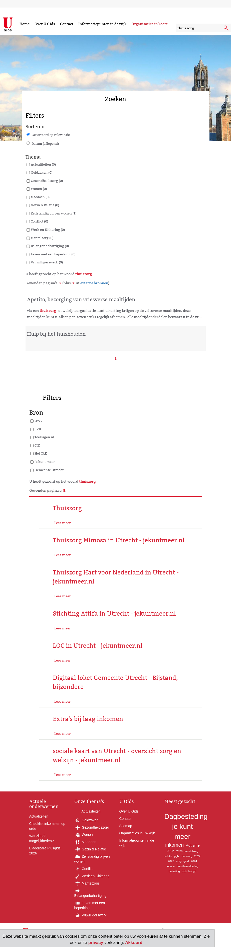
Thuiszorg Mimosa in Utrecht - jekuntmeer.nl (118, 540)
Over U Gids (45, 24)
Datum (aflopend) (45, 143)
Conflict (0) (39, 221)
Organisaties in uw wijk (137, 833)
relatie (168, 856)
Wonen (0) (39, 189)
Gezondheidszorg (91, 827)
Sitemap (125, 826)
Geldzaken (86, 820)
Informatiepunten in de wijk (102, 24)
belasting (174, 871)
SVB (38, 429)
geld (186, 861)
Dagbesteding (186, 816)
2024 (194, 861)
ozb (184, 871)
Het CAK (41, 453)
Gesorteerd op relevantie (51, 135)
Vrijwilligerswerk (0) (47, 262)
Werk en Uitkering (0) (48, 230)
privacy (95, 942)
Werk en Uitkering (92, 876)
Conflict (84, 869)
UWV (39, 421)
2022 (197, 856)
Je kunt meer (45, 462)
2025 (170, 851)
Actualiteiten (38, 816)
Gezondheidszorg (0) (47, 181)
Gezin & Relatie (90, 849)
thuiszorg (186, 856)
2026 (179, 851)
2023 (171, 861)
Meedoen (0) (40, 197)
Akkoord (133, 942)
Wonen (83, 835)
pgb (176, 856)
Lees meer (62, 523)
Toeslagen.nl (44, 437)
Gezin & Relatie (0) (45, 205)
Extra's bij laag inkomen (88, 718)
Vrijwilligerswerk (90, 915)
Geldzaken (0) (41, 172)
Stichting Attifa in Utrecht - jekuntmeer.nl (114, 613)
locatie (171, 866)
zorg (179, 861)
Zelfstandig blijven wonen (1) (53, 213)
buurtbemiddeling (187, 866)
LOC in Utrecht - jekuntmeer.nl (97, 645)
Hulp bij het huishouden (56, 334)
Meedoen (85, 842)
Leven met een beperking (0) (53, 254)
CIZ (37, 445)
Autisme (193, 845)
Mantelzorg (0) (42, 238)
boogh (192, 871)
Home (25, 24)
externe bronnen (94, 283)
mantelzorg (191, 851)
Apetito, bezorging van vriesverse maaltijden (81, 300)
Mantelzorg (86, 883)
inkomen (174, 845)
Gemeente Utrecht (49, 470)
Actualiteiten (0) (43, 164)
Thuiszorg (67, 508)
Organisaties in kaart (149, 24)
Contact (66, 24)
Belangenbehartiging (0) (50, 246)
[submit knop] (226, 28)
